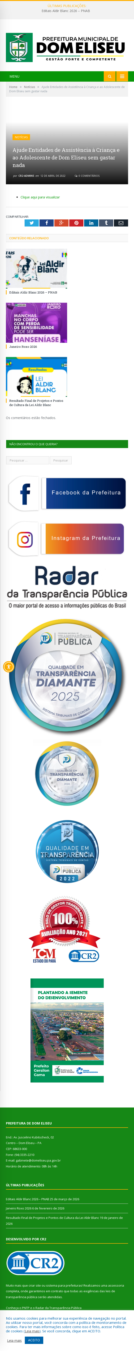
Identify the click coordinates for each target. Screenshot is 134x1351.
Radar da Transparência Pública (58, 1308)
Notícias (21, 137)
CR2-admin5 (26, 175)
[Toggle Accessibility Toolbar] (9, 667)
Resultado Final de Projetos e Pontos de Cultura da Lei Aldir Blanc (36, 403)
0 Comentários (87, 175)
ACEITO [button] (34, 1340)
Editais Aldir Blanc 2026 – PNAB (66, 11)
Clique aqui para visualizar (40, 197)
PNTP (26, 1308)
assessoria (116, 1285)
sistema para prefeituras (64, 1285)
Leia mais (32, 1331)
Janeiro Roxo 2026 (23, 346)
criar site (35, 1285)
